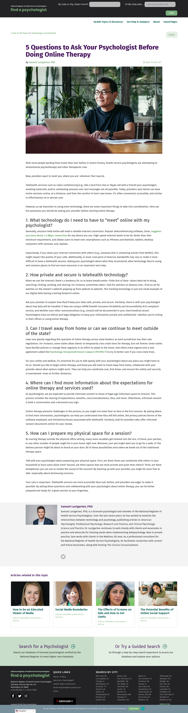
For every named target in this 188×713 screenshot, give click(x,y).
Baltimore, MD (165, 700)
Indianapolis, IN (145, 692)
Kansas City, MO (144, 694)
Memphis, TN (165, 679)
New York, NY (101, 676)
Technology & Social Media (43, 33)
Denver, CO (121, 692)
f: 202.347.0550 (31, 690)
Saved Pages (170, 21)
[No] (185, 709)
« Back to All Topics (19, 33)
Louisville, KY (165, 689)
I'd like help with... (134, 4)
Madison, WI (143, 700)
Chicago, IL (100, 681)
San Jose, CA (165, 684)
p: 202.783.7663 (16, 690)
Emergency (66, 701)
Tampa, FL (142, 684)
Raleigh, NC (164, 681)
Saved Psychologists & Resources (67, 687)
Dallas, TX (100, 692)
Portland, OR (143, 681)
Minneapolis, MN (124, 694)
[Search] (104, 4)
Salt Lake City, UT (167, 694)
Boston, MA (121, 676)
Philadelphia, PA (102, 694)
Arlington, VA (165, 692)
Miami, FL (142, 676)
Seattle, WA (100, 700)
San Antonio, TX (145, 679)
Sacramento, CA (144, 689)
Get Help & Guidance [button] (138, 21)
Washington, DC (102, 684)
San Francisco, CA (124, 679)
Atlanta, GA (100, 689)
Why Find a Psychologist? (63, 680)
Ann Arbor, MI (144, 686)
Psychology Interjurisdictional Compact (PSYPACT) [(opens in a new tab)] (78, 351)
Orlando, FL (122, 697)
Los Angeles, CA (102, 679)
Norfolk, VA (164, 697)
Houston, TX (101, 686)
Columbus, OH (123, 700)
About (156, 21)
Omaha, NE (164, 686)
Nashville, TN (122, 681)
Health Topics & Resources (108, 21)
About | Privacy (59, 677)
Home (55, 691)
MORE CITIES (165, 704)
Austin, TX (121, 689)
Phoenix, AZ (100, 697)
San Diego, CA (122, 684)
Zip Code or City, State (73, 4)
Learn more (133, 709)
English (21, 711)
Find (171, 13)
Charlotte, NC (122, 686)
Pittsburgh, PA (165, 676)
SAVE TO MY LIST (152, 62)
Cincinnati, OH (144, 697)
